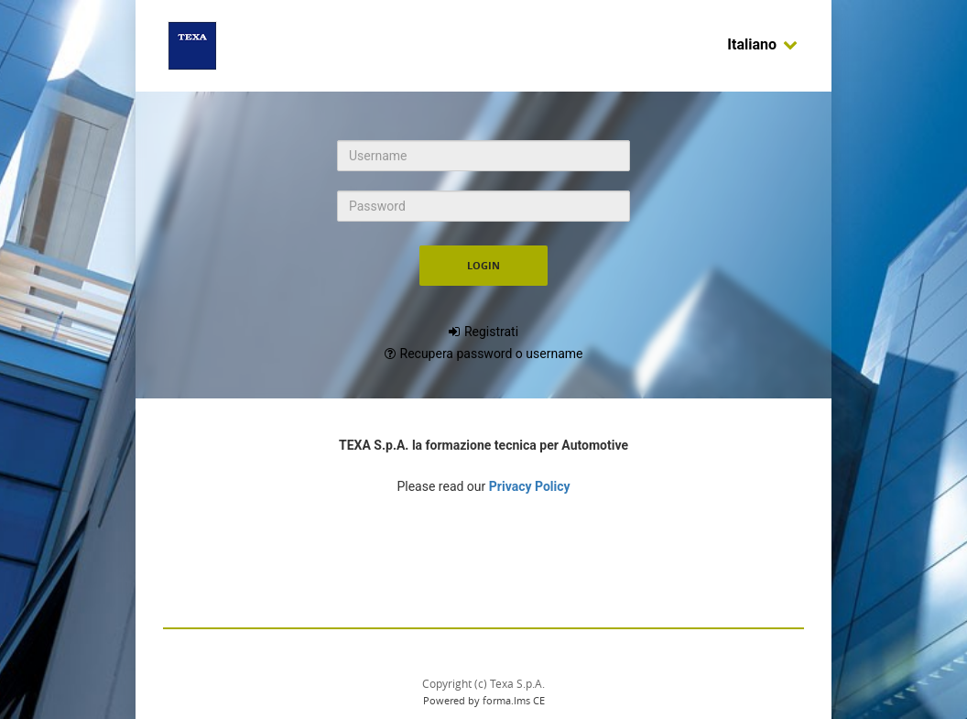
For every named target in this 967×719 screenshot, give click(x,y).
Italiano (763, 44)
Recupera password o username (491, 353)
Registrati (491, 331)
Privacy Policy (529, 486)
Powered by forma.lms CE (484, 700)
